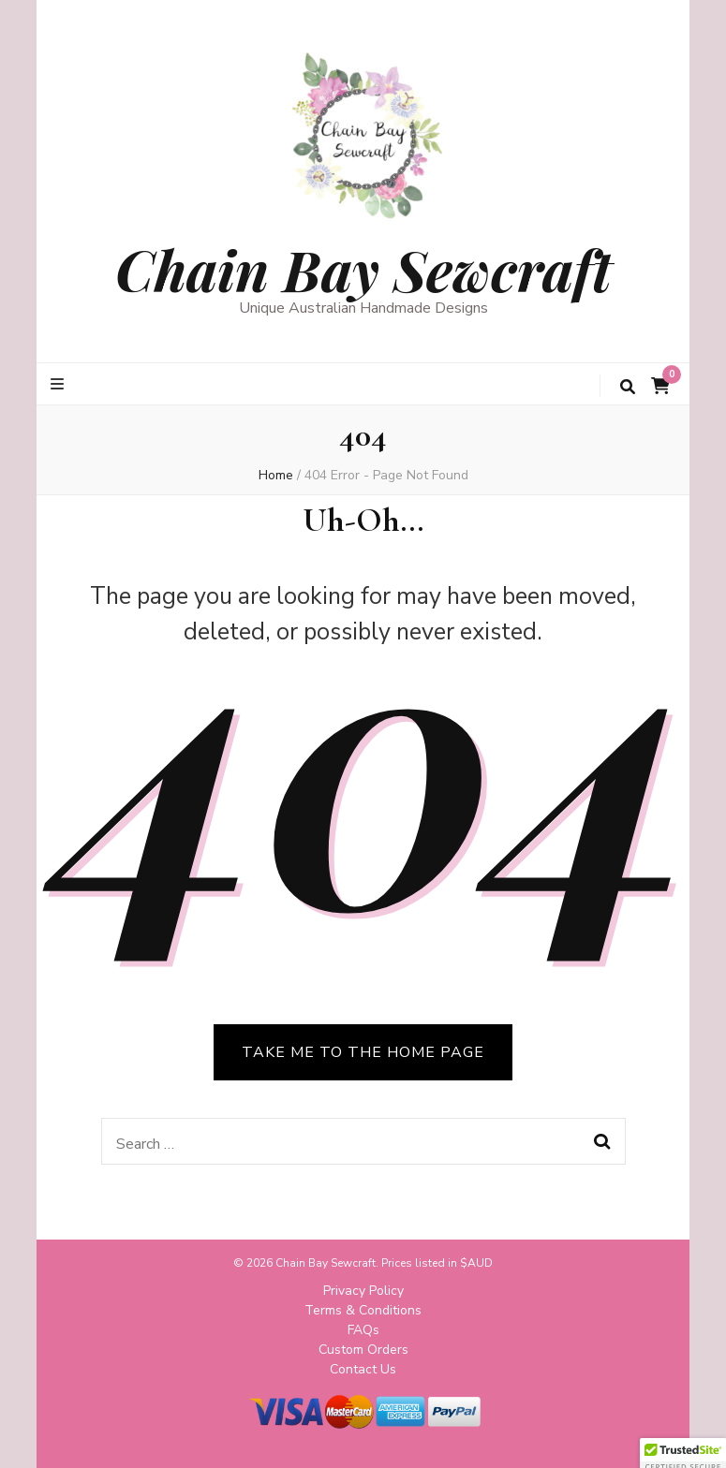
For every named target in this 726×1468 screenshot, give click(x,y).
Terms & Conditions (363, 1310)
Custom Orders (363, 1349)
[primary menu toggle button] (59, 384)
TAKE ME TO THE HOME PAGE (363, 1052)
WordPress (542, 1438)
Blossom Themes (376, 1438)
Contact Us (363, 1369)
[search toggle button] (627, 387)
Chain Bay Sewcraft (363, 268)
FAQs (363, 1330)
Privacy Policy (363, 1290)
